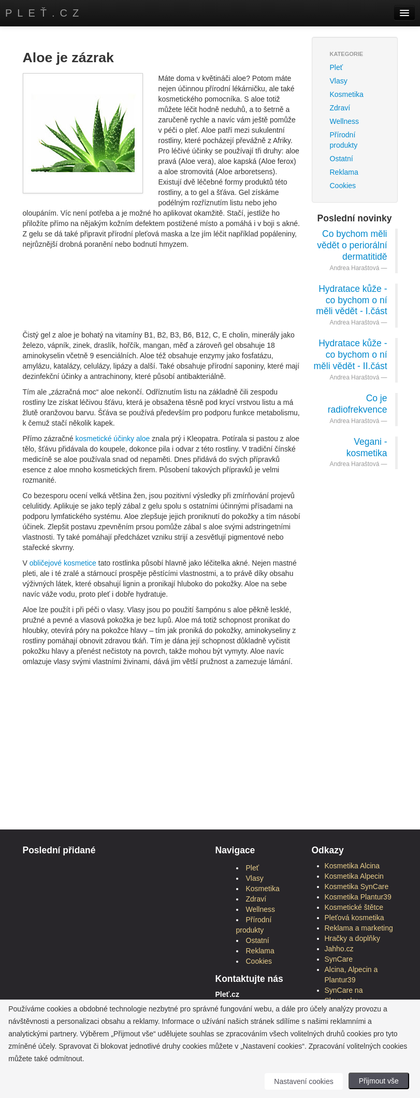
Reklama (344, 172)
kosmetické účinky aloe (112, 438)
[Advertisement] (211, 278)
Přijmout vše (379, 1081)
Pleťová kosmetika (354, 917)
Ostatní (341, 158)
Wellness (344, 121)
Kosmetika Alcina (352, 866)
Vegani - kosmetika (366, 447)
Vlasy (338, 81)
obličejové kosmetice (63, 563)
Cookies (343, 185)
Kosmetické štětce (354, 907)
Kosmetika (347, 94)
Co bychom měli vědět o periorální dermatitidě (352, 245)
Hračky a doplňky (352, 938)
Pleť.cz (44, 13)
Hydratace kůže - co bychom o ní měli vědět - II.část (350, 354)
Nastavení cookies (303, 1081)
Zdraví (340, 108)
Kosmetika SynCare (357, 886)
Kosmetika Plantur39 (358, 897)
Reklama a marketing (359, 928)
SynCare (339, 959)
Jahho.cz (339, 949)
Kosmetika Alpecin (354, 876)
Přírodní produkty (344, 140)
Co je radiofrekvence (357, 404)
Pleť (336, 67)
